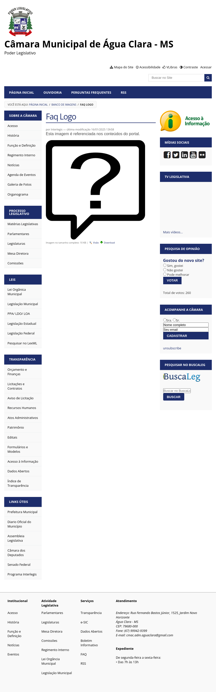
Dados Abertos (91, 631)
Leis (12, 279)
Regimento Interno (55, 650)
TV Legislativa (177, 176)
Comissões (49, 640)
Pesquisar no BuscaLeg (185, 365)
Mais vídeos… (173, 232)
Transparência (22, 359)
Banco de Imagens (64, 104)
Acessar (206, 67)
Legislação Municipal (56, 673)
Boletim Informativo (89, 642)
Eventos (13, 654)
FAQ (84, 654)
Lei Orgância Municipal (50, 661)
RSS (123, 92)
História (13, 622)
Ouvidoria (52, 92)
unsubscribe (172, 348)
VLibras (171, 67)
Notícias (13, 645)
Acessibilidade (149, 67)
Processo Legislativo (19, 212)
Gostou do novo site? (183, 260)
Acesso (12, 613)
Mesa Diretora (51, 631)
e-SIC (84, 622)
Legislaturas (50, 622)
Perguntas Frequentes (91, 92)
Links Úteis (18, 501)
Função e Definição (14, 633)
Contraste (191, 67)
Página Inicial (21, 92)
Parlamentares (52, 613)
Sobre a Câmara (23, 115)
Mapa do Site (123, 67)
